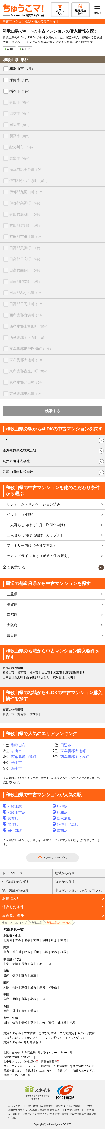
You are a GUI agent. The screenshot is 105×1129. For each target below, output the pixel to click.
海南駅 (60, 831)
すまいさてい (77, 1037)
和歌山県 (37, 922)
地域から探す (65, 873)
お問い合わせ (12, 1052)
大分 (42, 1022)
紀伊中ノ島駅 (66, 825)
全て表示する (14, 567)
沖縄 (72, 1022)
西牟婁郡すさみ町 (29, 337)
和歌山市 (22, 69)
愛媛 (33, 1010)
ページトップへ (55, 858)
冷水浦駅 (62, 818)
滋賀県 (12, 604)
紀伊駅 (60, 806)
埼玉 (27, 952)
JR (5, 440)
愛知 (6, 975)
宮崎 (51, 1022)
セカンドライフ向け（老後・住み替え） (39, 556)
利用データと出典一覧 (17, 1075)
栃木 (54, 952)
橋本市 (20, 91)
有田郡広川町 (25, 225)
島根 (33, 999)
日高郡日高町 (25, 259)
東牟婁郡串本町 (27, 393)
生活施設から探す (15, 881)
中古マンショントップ (14, 922)
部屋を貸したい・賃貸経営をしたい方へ (28, 1070)
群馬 (63, 952)
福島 (63, 940)
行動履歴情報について (17, 1057)
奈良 (42, 987)
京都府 (12, 615)
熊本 (33, 1022)
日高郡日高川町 (27, 304)
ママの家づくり (55, 1037)
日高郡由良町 (25, 270)
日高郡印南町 (25, 281)
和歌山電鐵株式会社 (18, 472)
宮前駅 (10, 818)
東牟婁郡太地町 (27, 360)
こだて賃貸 (67, 1033)
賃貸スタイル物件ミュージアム (76, 1070)
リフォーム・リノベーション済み (33, 504)
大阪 (6, 987)
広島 (6, 999)
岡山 (15, 999)
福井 (51, 963)
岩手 (27, 940)
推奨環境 (62, 1066)
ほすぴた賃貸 (47, 1033)
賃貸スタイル (12, 1033)
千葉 (36, 952)
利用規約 (30, 1052)
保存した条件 (13, 907)
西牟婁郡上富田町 (29, 326)
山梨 (6, 963)
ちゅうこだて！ (13, 1037)
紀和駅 (60, 812)
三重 (33, 975)
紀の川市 (22, 147)
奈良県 (12, 635)
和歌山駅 (12, 806)
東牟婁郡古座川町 (29, 371)
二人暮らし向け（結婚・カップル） (35, 535)
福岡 (6, 1022)
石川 (42, 963)
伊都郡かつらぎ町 (29, 181)
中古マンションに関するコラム (78, 890)
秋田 (45, 940)
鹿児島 (62, 1022)
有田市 (20, 102)
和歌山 (52, 987)
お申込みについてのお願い (20, 1061)
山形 (54, 940)
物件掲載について (83, 1066)
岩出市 (20, 158)
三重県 (12, 594)
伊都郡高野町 (25, 203)
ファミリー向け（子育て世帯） (32, 545)
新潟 (15, 963)
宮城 (36, 940)
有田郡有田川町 (27, 237)
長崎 (24, 1022)
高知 (24, 1010)
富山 (33, 963)
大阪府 (12, 625)
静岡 (24, 975)
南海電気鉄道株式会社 (19, 450)
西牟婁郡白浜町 (27, 315)
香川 (15, 1010)
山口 (42, 999)
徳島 (6, 1010)
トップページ (12, 873)
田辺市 (20, 125)
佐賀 (15, 1022)
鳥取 (24, 999)
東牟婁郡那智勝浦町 (31, 349)
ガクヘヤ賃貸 (86, 1033)
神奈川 (16, 952)
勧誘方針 (46, 1066)
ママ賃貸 (30, 1033)
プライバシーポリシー (54, 1052)
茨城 (45, 952)
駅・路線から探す (15, 890)
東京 (6, 952)
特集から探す (65, 881)
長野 (24, 963)
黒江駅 (10, 825)
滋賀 (33, 987)
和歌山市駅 (14, 812)
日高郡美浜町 (25, 248)
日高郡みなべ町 (27, 293)
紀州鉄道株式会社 (16, 461)
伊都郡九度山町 (27, 192)
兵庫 (15, 987)
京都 (24, 987)
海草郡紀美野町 (27, 169)
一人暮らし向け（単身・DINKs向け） (37, 525)
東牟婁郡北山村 (27, 382)
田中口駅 (12, 831)
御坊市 (20, 113)
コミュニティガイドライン (20, 1066)
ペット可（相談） (21, 514)
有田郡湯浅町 (25, 214)
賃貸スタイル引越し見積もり (22, 1042)
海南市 (20, 80)
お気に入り (11, 898)
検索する (52, 411)
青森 (18, 940)
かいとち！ (34, 1037)
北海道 (7, 940)
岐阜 (15, 975)
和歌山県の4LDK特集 (59, 922)
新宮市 (20, 136)
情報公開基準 (49, 1061)
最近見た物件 (13, 915)
